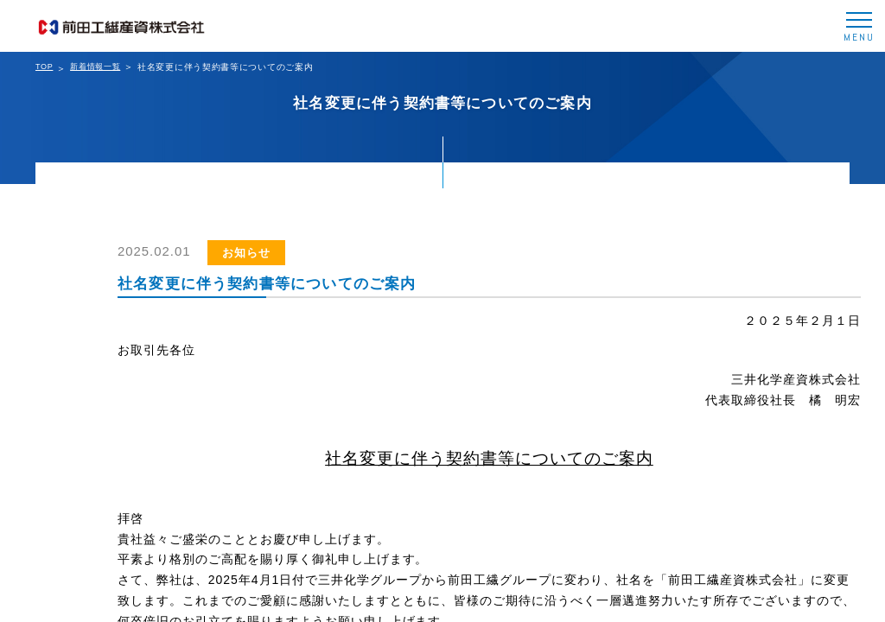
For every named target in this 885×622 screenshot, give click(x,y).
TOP (44, 66)
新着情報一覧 (95, 66)
